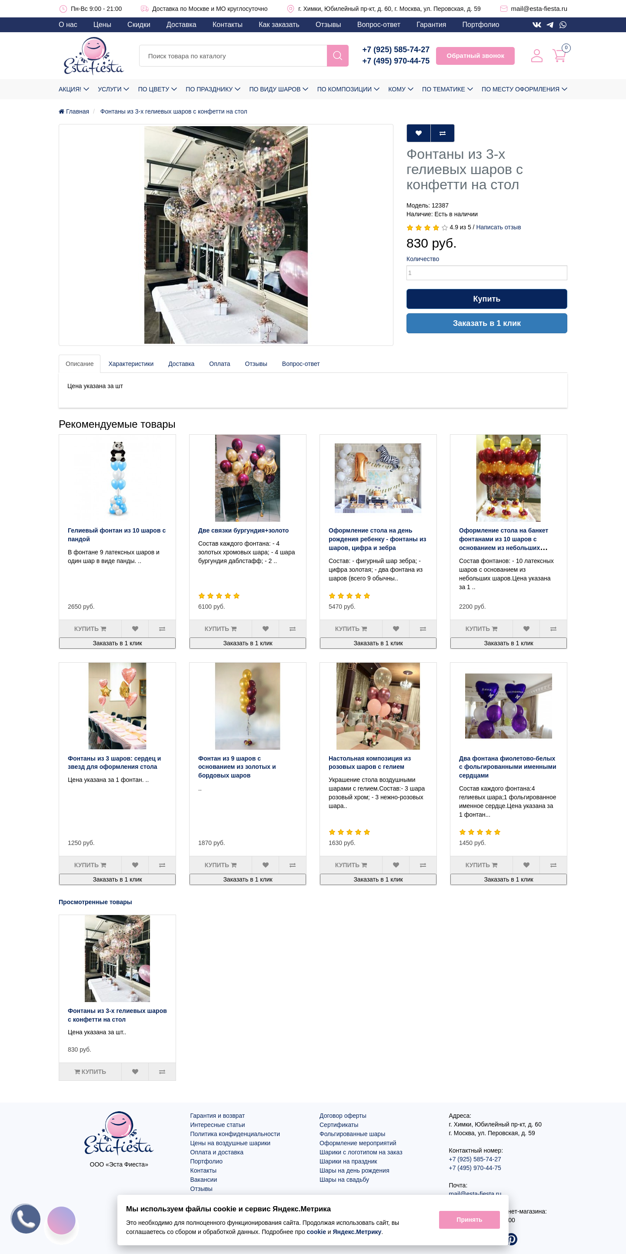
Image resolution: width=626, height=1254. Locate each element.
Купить (487, 299)
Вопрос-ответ (378, 24)
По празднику (209, 89)
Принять (469, 1220)
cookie (316, 1231)
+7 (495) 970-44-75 (396, 61)
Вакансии (203, 1179)
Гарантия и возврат (217, 1115)
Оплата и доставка (216, 1152)
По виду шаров (274, 89)
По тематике (443, 89)
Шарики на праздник (348, 1161)
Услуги (109, 89)
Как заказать (279, 24)
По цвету (153, 89)
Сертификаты (339, 1124)
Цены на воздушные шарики (230, 1143)
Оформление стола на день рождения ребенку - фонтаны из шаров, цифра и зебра (377, 539)
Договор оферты (343, 1115)
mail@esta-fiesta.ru (539, 8)
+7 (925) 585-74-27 (396, 49)
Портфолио (481, 24)
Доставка (181, 24)
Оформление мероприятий (358, 1143)
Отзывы (328, 24)
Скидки (138, 24)
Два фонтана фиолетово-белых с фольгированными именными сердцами (507, 767)
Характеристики (130, 363)
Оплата (219, 363)
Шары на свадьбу (344, 1179)
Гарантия (431, 24)
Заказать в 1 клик (487, 323)
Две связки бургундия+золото (243, 530)
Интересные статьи (217, 1124)
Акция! (70, 89)
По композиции (344, 89)
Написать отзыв (498, 227)
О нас (68, 24)
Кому (396, 89)
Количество (422, 258)
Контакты (228, 24)
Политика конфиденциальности (235, 1133)
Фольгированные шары (352, 1133)
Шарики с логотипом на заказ (361, 1152)
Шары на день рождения (355, 1170)
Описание (79, 363)
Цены (102, 24)
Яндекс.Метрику (357, 1231)
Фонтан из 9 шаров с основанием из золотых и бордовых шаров (237, 767)
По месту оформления (520, 89)
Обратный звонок (475, 55)
